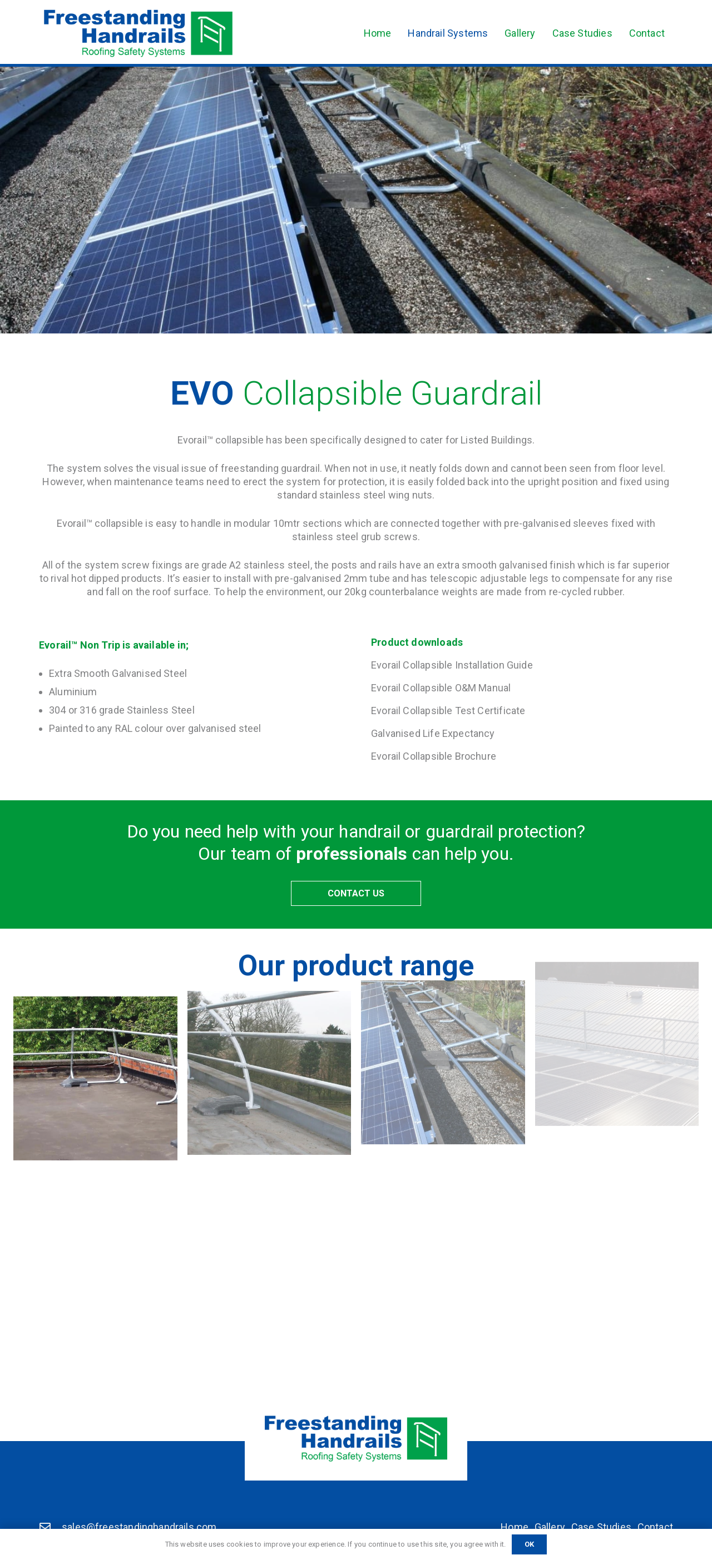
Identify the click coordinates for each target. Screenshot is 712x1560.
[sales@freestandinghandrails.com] (50, 1527)
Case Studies (601, 1527)
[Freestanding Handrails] (138, 33)
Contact (655, 1527)
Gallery (550, 1527)
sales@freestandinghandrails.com (139, 1527)
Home (514, 1527)
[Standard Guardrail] (95, 1054)
